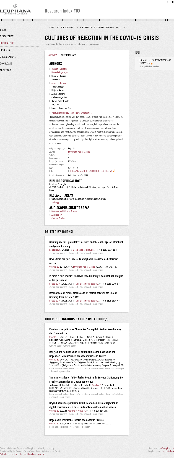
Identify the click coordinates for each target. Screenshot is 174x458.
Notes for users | (7, 454)
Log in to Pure (168, 451)
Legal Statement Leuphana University (29, 454)
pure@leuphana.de (166, 448)
